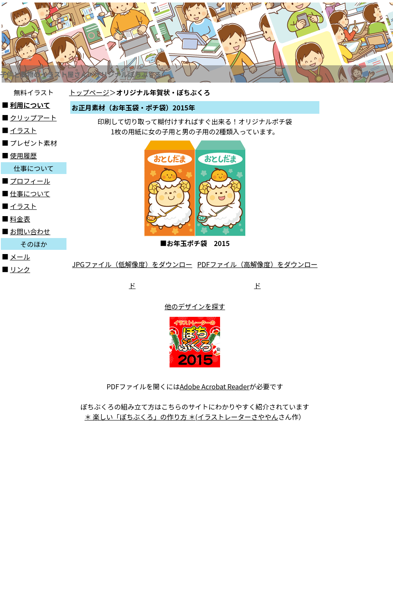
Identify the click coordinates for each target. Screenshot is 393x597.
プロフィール (30, 181)
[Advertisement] (357, 213)
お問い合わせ (30, 231)
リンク (20, 269)
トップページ (89, 92)
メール (20, 257)
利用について (30, 105)
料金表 (20, 219)
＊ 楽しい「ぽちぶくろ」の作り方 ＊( (141, 417)
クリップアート (33, 117)
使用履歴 (23, 155)
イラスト (23, 130)
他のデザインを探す (195, 306)
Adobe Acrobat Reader (215, 386)
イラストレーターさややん (237, 417)
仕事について (30, 193)
